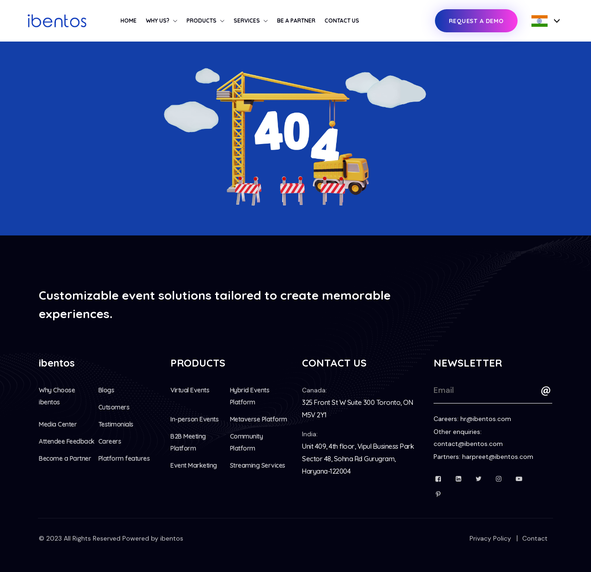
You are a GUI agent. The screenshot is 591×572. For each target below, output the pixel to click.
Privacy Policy (490, 538)
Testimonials (115, 424)
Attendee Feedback (67, 441)
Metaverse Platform (258, 419)
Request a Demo (476, 20)
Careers (109, 441)
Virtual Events (189, 390)
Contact (535, 538)
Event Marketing (193, 465)
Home (129, 20)
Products (202, 20)
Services (247, 20)
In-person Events (194, 419)
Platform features (124, 458)
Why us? (157, 20)
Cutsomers (114, 407)
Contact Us (342, 20)
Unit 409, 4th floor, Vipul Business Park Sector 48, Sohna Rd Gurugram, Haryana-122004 (358, 459)
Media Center (58, 424)
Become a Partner (65, 458)
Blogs (106, 390)
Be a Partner (296, 20)
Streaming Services (257, 465)
